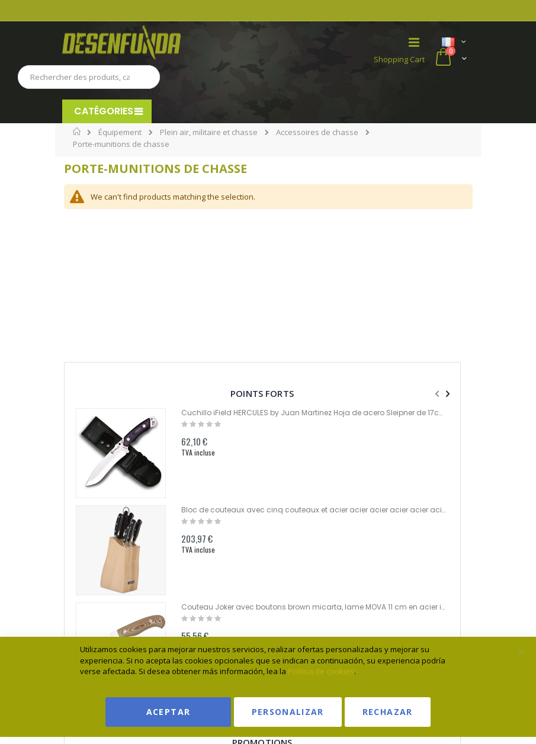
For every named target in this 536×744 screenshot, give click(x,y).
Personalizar (288, 711)
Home (77, 131)
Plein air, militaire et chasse (209, 132)
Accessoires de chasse (317, 132)
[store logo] (165, 42)
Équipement (120, 132)
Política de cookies (321, 671)
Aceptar (168, 711)
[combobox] (89, 77)
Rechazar (387, 711)
